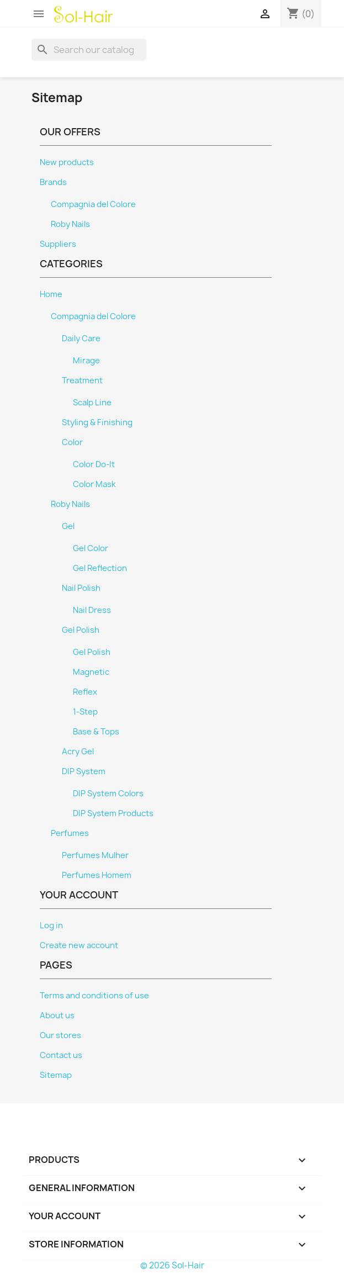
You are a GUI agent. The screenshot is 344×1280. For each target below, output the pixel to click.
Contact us (61, 1055)
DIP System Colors (108, 793)
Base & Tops (96, 731)
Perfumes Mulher (95, 855)
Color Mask (94, 484)
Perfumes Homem (96, 875)
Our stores (60, 1035)
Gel (68, 526)
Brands (53, 182)
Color (72, 442)
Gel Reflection (100, 568)
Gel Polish (80, 630)
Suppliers (58, 244)
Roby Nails (70, 224)
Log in (51, 925)
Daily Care (81, 338)
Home (51, 294)
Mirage (86, 360)
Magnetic (91, 672)
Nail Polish (81, 588)
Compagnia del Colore (93, 204)
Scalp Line (92, 402)
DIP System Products (113, 813)
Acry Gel (78, 751)
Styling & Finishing (97, 422)
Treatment (82, 380)
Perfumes (70, 833)
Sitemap (56, 1075)
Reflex (85, 691)
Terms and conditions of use (94, 995)
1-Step (85, 711)
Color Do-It (94, 464)
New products (67, 162)
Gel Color (90, 548)
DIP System (83, 771)
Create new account (79, 945)
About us (57, 1015)
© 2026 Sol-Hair (172, 1265)
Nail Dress (92, 610)
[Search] (88, 50)
